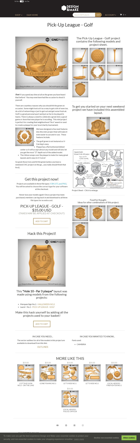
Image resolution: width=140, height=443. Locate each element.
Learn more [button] (79, 439)
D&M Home (32, 15)
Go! (98, 15)
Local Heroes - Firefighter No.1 (114, 384)
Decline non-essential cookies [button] (106, 438)
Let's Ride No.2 (92, 383)
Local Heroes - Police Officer (70, 410)
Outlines (42, 347)
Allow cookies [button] (129, 438)
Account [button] (110, 15)
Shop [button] (18, 15)
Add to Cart (42, 221)
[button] (122, 15)
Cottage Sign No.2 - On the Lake (26, 384)
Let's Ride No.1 (70, 383)
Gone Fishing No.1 (48, 383)
